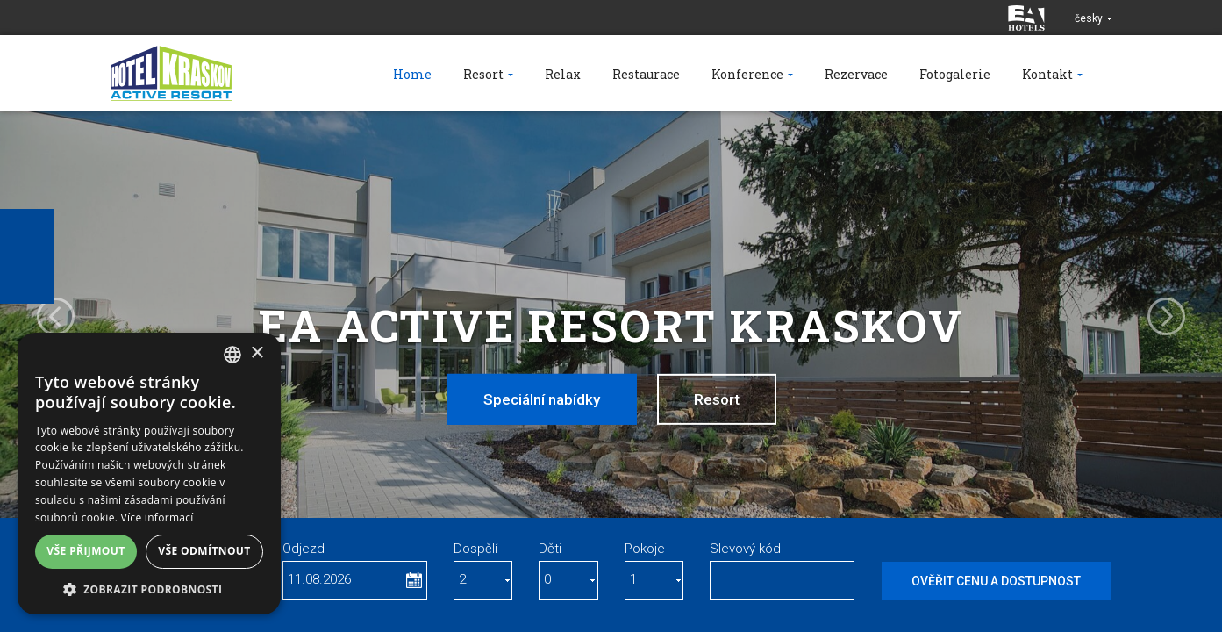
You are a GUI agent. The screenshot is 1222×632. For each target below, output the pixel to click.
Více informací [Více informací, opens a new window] (157, 517)
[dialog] (149, 473)
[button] (149, 588)
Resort (717, 399)
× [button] (256, 353)
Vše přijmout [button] (85, 550)
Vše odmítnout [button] (204, 550)
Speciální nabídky (541, 399)
